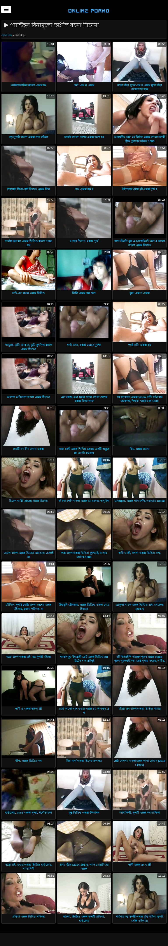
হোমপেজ (7, 35)
